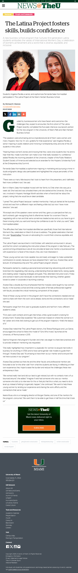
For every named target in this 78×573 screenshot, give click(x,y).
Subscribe (39, 428)
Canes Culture (10, 505)
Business (8, 14)
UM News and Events (13, 491)
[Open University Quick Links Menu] (75, 1)
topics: (6, 442)
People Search (11, 515)
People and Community (24, 14)
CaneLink (9, 520)
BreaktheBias (16, 235)
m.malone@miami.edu (11, 107)
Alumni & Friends (12, 495)
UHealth (8, 498)
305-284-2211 (10, 480)
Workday (9, 525)
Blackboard (10, 523)
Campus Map (10, 536)
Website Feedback (11, 563)
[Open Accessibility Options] (3, 1)
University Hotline (12, 503)
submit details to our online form (18, 569)
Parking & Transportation (14, 538)
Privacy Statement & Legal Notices (16, 558)
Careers (8, 528)
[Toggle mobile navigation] (3, 5)
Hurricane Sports (11, 500)
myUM (8, 518)
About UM (9, 488)
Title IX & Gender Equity (13, 560)
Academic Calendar (12, 513)
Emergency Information (13, 556)
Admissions (10, 493)
